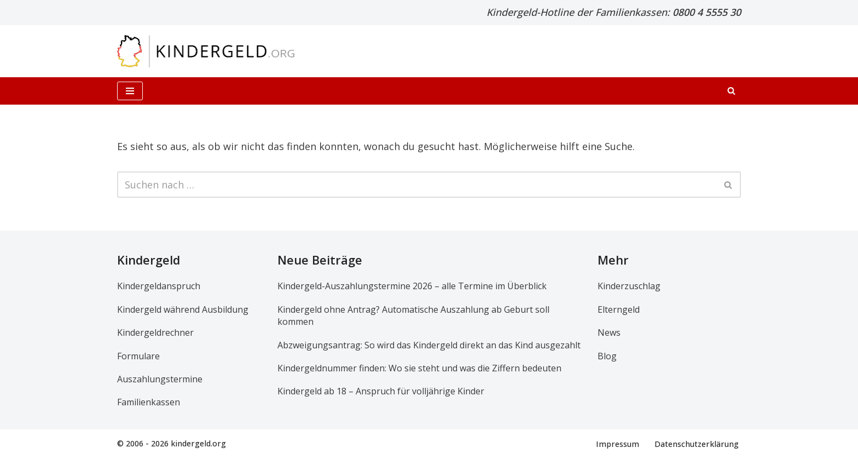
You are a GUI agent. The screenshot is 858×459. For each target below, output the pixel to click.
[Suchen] (731, 91)
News (609, 333)
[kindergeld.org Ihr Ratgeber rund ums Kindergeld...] (206, 51)
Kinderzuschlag (629, 286)
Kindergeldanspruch (158, 286)
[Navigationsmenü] (130, 91)
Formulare (138, 356)
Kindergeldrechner (155, 333)
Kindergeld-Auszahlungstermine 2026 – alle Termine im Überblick (412, 286)
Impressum (617, 444)
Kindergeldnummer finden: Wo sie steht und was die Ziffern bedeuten (419, 368)
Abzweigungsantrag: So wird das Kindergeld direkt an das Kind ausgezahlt (429, 345)
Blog (607, 356)
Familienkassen (148, 403)
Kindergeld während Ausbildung (182, 309)
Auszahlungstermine (159, 379)
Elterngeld (619, 309)
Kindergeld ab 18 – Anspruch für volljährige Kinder (380, 392)
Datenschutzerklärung (696, 444)
